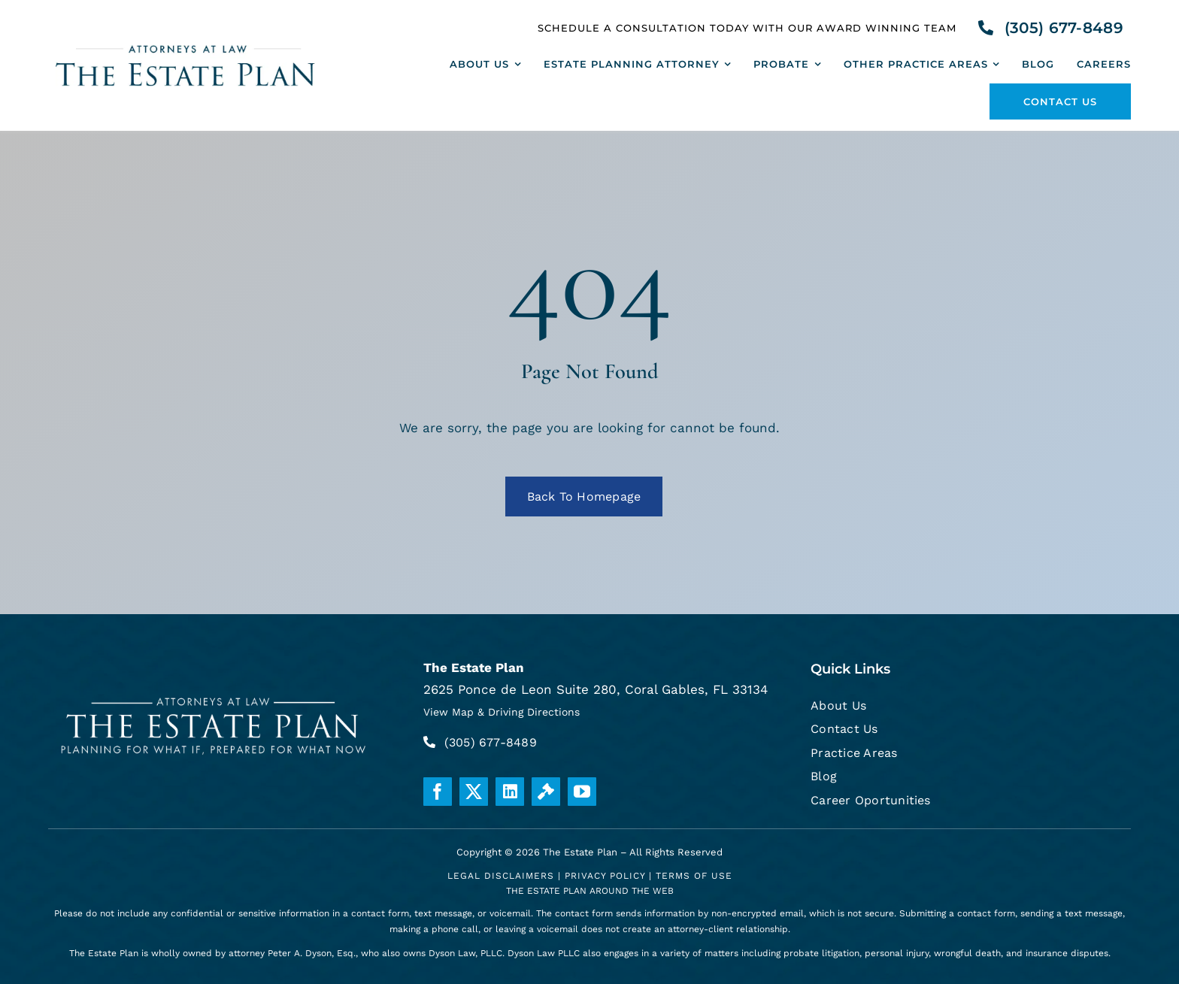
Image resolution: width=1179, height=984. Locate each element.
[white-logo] (214, 693)
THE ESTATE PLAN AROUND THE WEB (590, 891)
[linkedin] (510, 791)
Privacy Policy (605, 875)
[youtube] (582, 791)
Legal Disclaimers (500, 875)
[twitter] (473, 791)
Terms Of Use (694, 875)
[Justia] (546, 791)
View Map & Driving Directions (501, 712)
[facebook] (437, 791)
